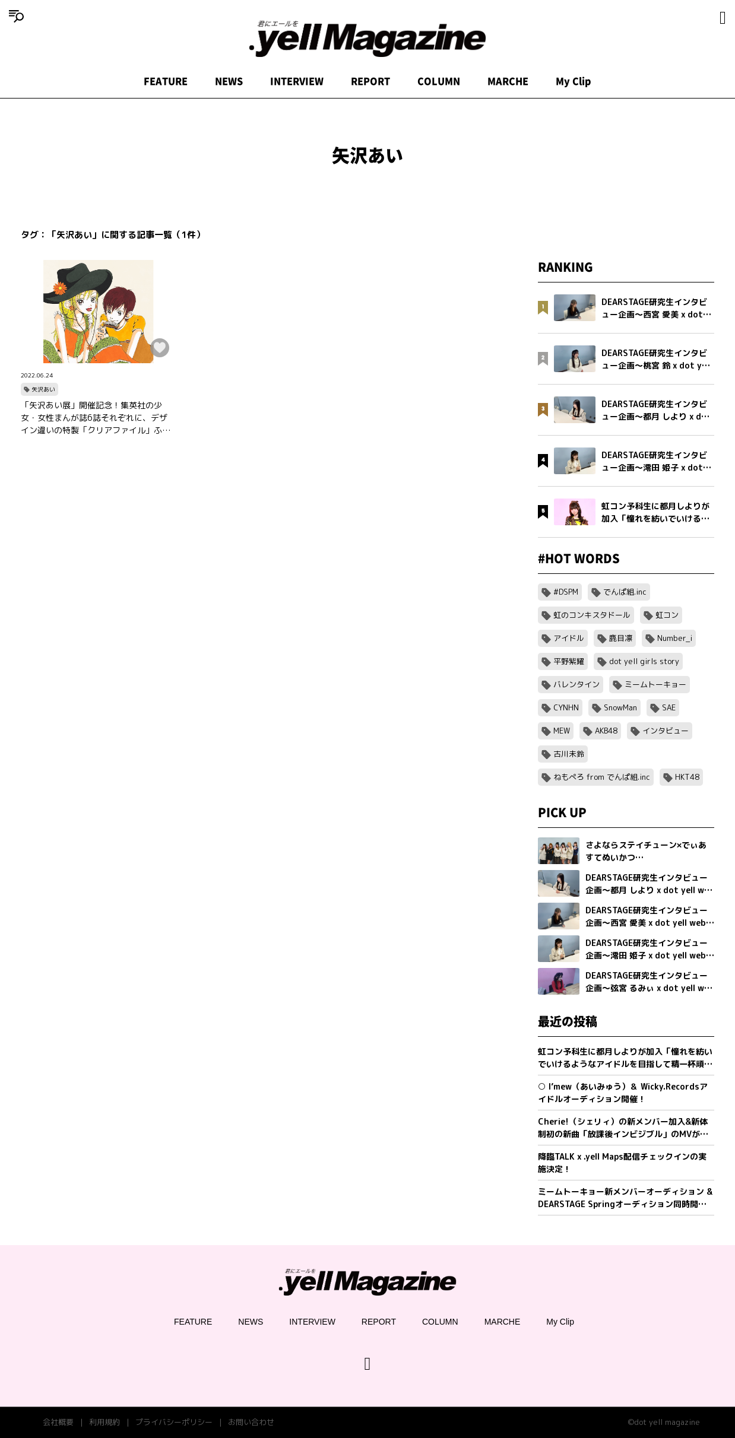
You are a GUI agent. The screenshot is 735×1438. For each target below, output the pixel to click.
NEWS (229, 81)
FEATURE (166, 81)
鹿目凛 (620, 638)
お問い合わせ (251, 1422)
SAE (669, 707)
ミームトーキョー (655, 684)
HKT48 (687, 777)
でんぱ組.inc (625, 591)
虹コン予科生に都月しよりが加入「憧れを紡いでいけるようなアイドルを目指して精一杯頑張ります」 (625, 1058)
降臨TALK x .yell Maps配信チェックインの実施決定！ (622, 1162)
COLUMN (438, 81)
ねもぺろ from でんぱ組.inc (601, 777)
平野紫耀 (568, 661)
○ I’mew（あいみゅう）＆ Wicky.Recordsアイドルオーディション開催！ (623, 1092)
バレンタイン (576, 684)
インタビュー (665, 730)
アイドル (568, 638)
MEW (561, 730)
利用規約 (104, 1422)
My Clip (573, 81)
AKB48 (606, 730)
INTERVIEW (297, 81)
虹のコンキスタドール (592, 615)
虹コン (667, 615)
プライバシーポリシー (174, 1422)
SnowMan (620, 707)
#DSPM (565, 591)
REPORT (370, 81)
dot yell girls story (644, 661)
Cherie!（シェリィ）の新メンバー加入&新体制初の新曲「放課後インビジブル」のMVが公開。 (623, 1128)
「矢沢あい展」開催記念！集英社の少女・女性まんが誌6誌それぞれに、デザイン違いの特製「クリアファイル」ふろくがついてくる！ (95, 417)
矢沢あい (43, 389)
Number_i (674, 638)
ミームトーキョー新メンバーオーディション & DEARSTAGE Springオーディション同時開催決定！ (625, 1198)
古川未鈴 (568, 753)
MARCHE (507, 81)
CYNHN (566, 707)
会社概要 (58, 1422)
